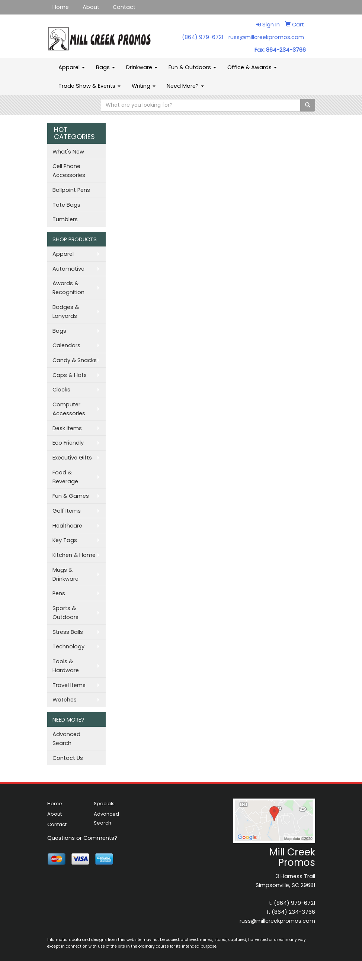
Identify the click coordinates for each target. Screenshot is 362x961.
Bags (105, 67)
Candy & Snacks (74, 360)
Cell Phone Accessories (68, 170)
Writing (144, 86)
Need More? (185, 86)
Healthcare (67, 525)
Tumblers (65, 219)
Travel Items (69, 685)
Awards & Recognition (68, 288)
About (91, 7)
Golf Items (66, 511)
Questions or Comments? (82, 838)
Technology (68, 646)
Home (60, 7)
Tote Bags (66, 205)
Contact (124, 7)
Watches (64, 699)
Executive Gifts (72, 457)
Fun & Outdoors (192, 67)
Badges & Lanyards (65, 311)
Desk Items (67, 428)
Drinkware (141, 67)
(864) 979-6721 (202, 37)
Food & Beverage (65, 477)
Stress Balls (67, 632)
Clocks (61, 389)
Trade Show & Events (89, 86)
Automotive (68, 269)
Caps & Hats (69, 375)
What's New (68, 151)
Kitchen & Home (74, 555)
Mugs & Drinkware (65, 574)
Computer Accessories (68, 409)
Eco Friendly (68, 442)
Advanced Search (66, 739)
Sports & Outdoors (65, 612)
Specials (104, 803)
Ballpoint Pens (71, 190)
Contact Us (67, 758)
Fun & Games (70, 496)
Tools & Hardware (65, 666)
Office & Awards (252, 67)
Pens (58, 593)
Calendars (66, 345)
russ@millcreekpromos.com (266, 37)
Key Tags (64, 540)
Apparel (71, 67)
